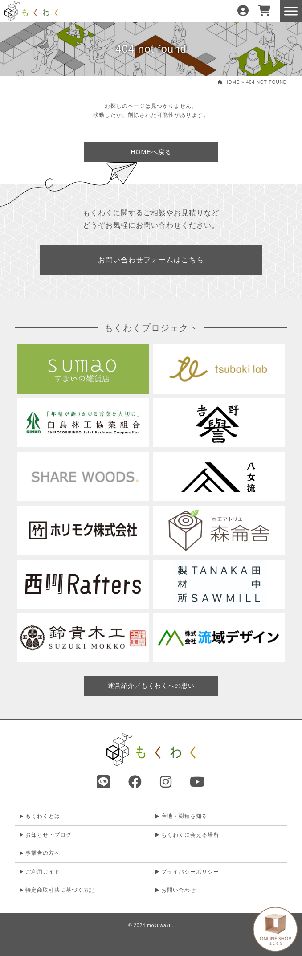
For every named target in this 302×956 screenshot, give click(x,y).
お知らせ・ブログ (48, 835)
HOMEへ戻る (151, 151)
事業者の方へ (42, 853)
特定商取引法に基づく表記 (60, 890)
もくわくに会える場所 (190, 835)
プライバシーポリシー (190, 872)
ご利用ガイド (42, 872)
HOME (228, 82)
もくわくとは (42, 816)
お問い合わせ (178, 890)
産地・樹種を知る (184, 816)
